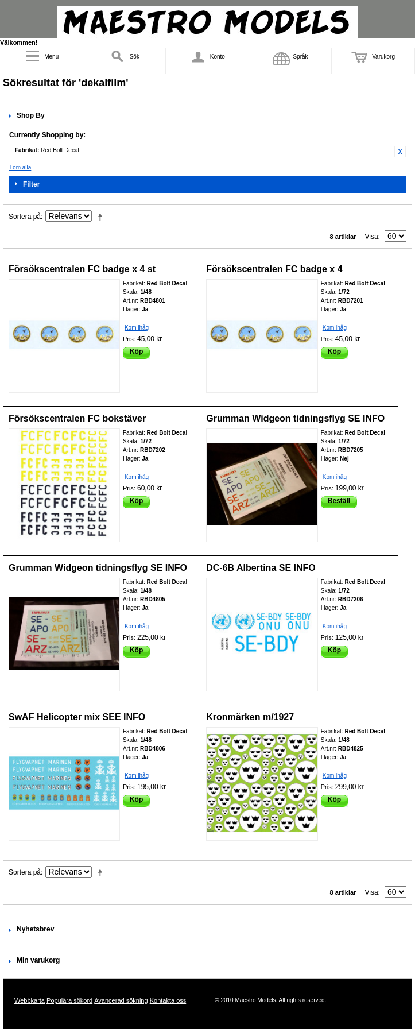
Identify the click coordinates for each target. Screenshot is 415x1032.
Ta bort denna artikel (400, 151)
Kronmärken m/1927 (250, 717)
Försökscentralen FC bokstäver (77, 418)
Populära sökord (69, 1000)
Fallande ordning (102, 216)
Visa (371, 237)
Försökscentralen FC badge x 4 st (82, 269)
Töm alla (20, 167)
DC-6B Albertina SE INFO (261, 568)
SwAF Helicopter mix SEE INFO (77, 717)
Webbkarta (29, 1000)
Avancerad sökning (121, 1000)
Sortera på (25, 216)
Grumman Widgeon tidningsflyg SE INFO (295, 418)
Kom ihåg (137, 327)
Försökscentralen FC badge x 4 (274, 269)
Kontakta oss (168, 1000)
